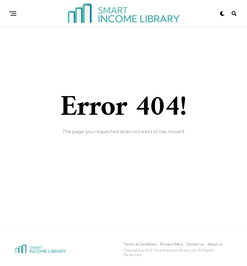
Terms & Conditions (140, 244)
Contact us (195, 244)
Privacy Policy (171, 244)
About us (215, 244)
